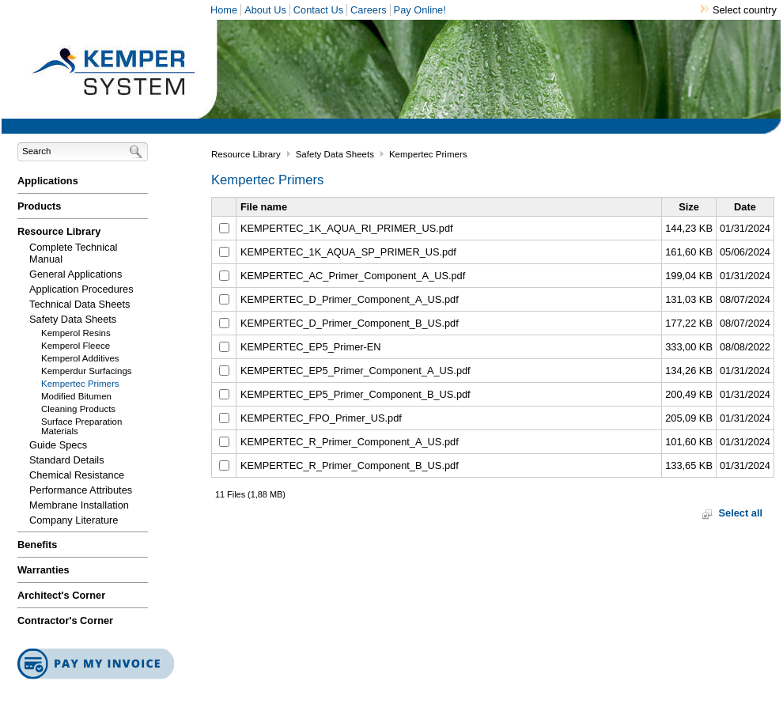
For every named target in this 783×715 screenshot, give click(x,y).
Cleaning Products (78, 409)
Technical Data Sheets (79, 304)
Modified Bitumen (76, 396)
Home (223, 10)
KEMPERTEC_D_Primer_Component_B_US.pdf (349, 323)
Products (39, 206)
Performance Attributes (80, 490)
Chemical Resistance (76, 475)
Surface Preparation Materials (81, 426)
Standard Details (66, 460)
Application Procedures (81, 289)
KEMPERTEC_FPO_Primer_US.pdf (321, 418)
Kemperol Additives (80, 358)
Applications (47, 181)
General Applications (75, 274)
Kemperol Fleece (75, 345)
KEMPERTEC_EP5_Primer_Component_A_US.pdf (355, 370)
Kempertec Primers (80, 383)
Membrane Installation (79, 505)
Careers (368, 10)
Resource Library (58, 231)
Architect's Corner (61, 595)
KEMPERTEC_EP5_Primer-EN (310, 347)
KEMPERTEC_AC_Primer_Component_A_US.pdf (352, 276)
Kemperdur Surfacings (86, 371)
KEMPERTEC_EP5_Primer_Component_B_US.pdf (355, 394)
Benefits (37, 544)
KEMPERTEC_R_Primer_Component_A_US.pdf (349, 442)
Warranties (43, 570)
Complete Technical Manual (73, 253)
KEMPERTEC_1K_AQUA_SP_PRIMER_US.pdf (348, 252)
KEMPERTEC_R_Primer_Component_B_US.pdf (349, 465)
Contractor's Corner (65, 620)
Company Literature (73, 520)
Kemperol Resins (76, 333)
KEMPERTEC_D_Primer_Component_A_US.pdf (349, 299)
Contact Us (318, 10)
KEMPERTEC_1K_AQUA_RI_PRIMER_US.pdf (346, 228)
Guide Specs (58, 445)
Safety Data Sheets (72, 319)
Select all (741, 513)
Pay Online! (420, 10)
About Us (265, 10)
